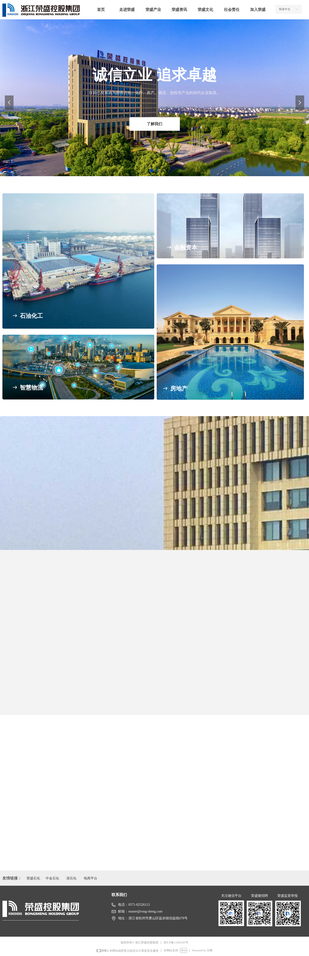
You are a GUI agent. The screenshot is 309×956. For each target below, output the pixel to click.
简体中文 (284, 9)
